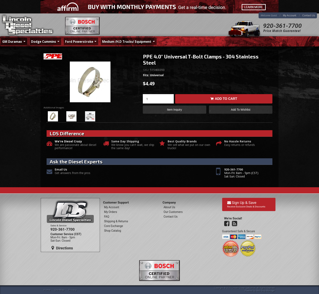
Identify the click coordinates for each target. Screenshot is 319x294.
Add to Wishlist (240, 109)
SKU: (146, 70)
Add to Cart (226, 98)
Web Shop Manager (265, 290)
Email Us (61, 169)
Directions (62, 248)
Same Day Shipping (125, 141)
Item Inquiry (174, 109)
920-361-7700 (282, 25)
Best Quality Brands (182, 141)
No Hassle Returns (237, 141)
